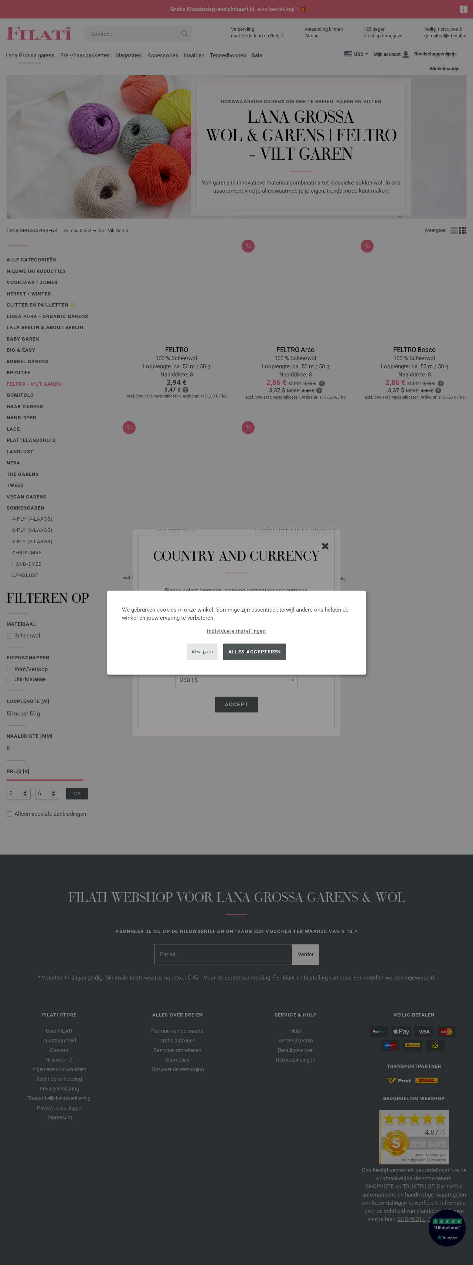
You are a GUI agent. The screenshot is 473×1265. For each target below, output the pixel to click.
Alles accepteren (254, 652)
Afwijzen (202, 652)
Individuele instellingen (236, 630)
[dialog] (236, 632)
